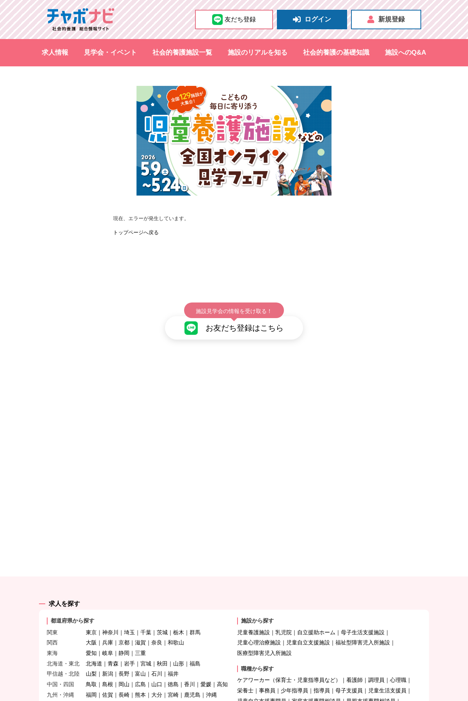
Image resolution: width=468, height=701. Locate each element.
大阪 (91, 629)
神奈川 (110, 619)
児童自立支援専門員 (261, 687)
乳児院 (283, 619)
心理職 (398, 667)
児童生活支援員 (387, 677)
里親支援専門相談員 (370, 687)
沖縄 (211, 681)
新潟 (107, 660)
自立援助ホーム (316, 619)
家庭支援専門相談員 (316, 687)
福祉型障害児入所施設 (362, 629)
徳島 (173, 671)
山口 (156, 671)
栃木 (178, 619)
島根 (107, 671)
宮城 (145, 650)
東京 (91, 619)
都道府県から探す (72, 607)
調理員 (376, 667)
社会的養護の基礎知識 (336, 52)
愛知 (91, 640)
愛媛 (205, 671)
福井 (173, 660)
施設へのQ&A (405, 52)
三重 (140, 640)
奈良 (156, 629)
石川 (156, 660)
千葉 (145, 619)
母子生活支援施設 (363, 619)
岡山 (124, 671)
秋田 (162, 650)
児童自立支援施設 (308, 629)
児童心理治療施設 (259, 629)
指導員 (322, 677)
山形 (178, 650)
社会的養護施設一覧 (182, 52)
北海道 (94, 650)
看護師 (354, 667)
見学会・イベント (110, 52)
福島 (195, 650)
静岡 (124, 640)
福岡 (91, 681)
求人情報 (55, 52)
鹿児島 (192, 681)
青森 (113, 650)
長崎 (124, 681)
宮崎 (173, 681)
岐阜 (107, 640)
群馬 (195, 619)
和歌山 (176, 629)
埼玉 (129, 619)
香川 (189, 671)
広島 (140, 671)
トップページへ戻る (136, 232)
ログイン (312, 19)
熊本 (140, 681)
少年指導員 (294, 677)
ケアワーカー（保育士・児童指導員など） (289, 667)
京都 (124, 629)
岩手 (129, 650)
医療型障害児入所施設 (264, 640)
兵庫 (107, 629)
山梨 (91, 660)
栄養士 (245, 677)
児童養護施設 (253, 619)
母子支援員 (349, 677)
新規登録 (386, 19)
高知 (222, 671)
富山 (140, 660)
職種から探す (257, 655)
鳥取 (91, 671)
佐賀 (107, 681)
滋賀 (140, 629)
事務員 (267, 677)
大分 (156, 681)
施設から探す (257, 607)
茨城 (162, 619)
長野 (124, 660)
